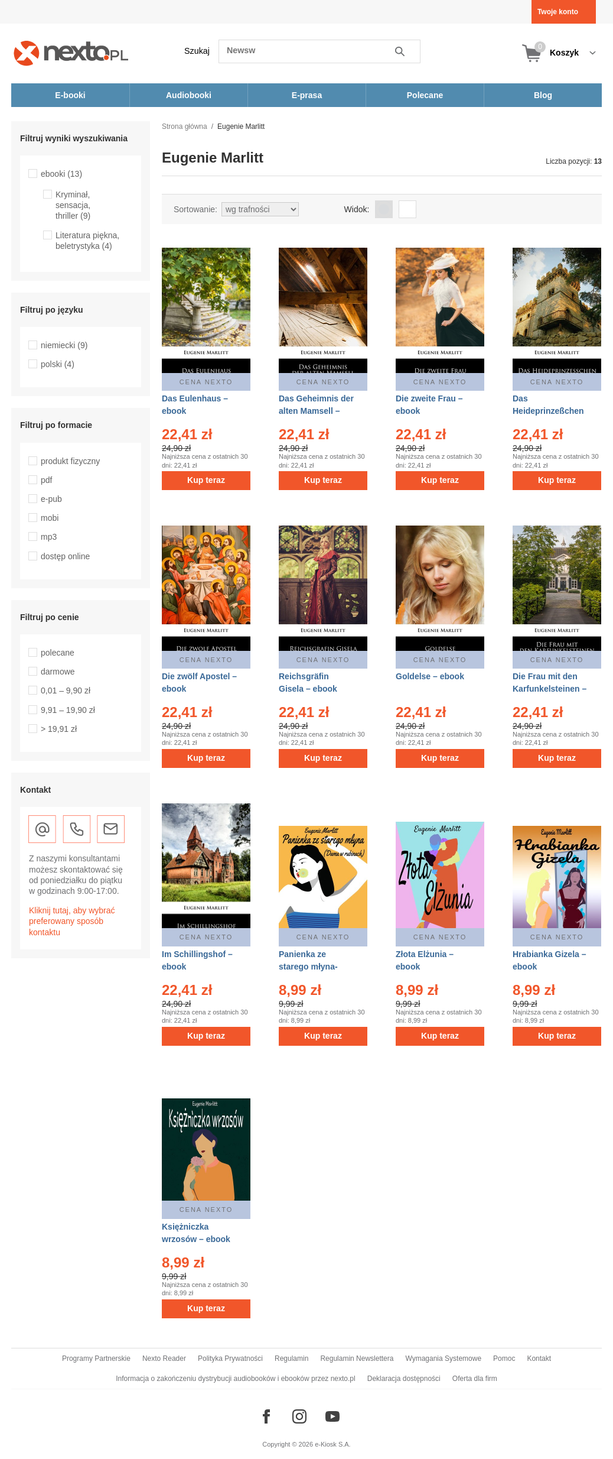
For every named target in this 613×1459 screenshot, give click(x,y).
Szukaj (197, 51)
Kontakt (539, 1358)
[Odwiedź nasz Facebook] (266, 1416)
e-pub (51, 499)
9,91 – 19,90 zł (68, 710)
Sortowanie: (195, 209)
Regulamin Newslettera (356, 1358)
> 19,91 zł (59, 729)
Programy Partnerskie (96, 1358)
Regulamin (291, 1358)
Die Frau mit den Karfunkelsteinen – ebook (549, 689)
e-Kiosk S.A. (333, 1444)
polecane (57, 652)
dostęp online (65, 556)
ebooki (61, 174)
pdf (46, 480)
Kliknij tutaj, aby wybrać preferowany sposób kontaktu (72, 921)
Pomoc (504, 1358)
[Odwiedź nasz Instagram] (299, 1416)
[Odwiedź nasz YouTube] (332, 1416)
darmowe (58, 671)
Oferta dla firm (474, 1378)
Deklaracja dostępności (404, 1378)
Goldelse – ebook (430, 676)
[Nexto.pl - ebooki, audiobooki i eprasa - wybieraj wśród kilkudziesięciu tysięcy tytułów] (71, 52)
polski (57, 364)
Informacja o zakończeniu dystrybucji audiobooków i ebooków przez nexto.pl (236, 1378)
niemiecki (64, 345)
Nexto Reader (164, 1358)
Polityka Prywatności (230, 1358)
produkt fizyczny (70, 461)
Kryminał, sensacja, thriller (73, 205)
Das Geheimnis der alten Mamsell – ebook (316, 411)
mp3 (49, 537)
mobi (49, 518)
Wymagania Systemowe (443, 1358)
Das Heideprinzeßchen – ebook (548, 411)
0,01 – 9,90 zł (65, 690)
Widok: (357, 209)
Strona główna (184, 126)
